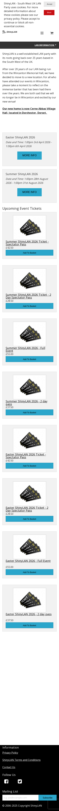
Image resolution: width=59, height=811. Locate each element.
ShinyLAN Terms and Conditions (21, 760)
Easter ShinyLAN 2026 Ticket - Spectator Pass (26, 455)
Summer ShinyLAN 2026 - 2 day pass (26, 402)
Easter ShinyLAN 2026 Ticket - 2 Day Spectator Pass (27, 509)
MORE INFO (29, 155)
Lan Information (46, 45)
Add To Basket (29, 253)
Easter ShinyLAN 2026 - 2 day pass (29, 614)
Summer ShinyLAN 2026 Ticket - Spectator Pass (27, 243)
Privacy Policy (10, 752)
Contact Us (8, 767)
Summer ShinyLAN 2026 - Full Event (25, 349)
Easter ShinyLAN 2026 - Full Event (28, 561)
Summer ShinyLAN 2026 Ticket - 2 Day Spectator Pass (28, 296)
